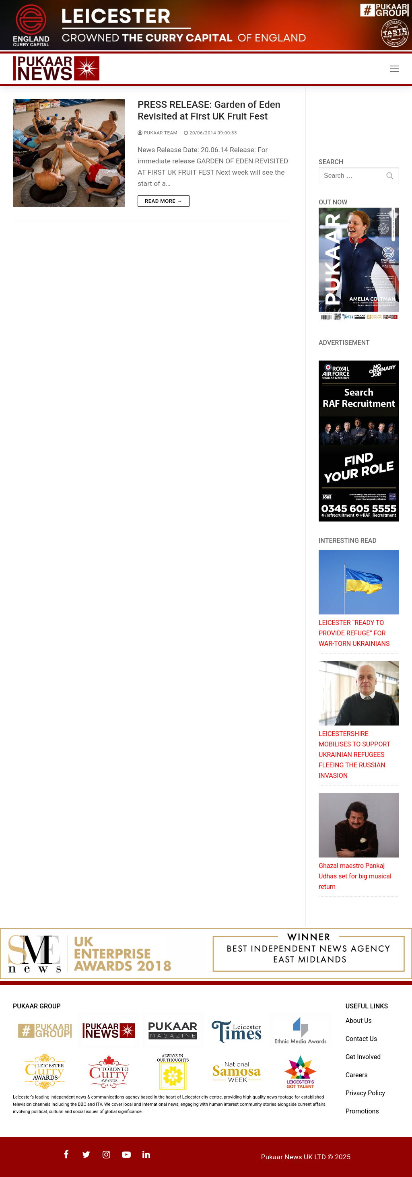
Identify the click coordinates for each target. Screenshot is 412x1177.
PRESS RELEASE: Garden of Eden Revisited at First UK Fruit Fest (209, 110)
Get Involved (363, 1057)
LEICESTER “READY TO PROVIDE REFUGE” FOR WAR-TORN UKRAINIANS (354, 633)
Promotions (362, 1111)
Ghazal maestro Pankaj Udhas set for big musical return (355, 876)
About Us (359, 1020)
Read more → (163, 201)
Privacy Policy (365, 1093)
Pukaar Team (157, 133)
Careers (357, 1075)
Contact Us (361, 1039)
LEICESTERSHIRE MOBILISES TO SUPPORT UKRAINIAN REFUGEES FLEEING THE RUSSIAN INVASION (354, 754)
